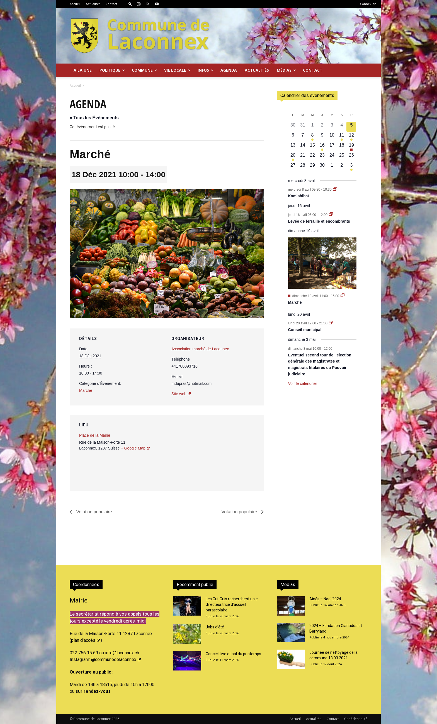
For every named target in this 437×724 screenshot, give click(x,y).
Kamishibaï (298, 196)
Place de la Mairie (94, 435)
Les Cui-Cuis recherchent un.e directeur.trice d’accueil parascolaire (232, 604)
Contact (111, 4)
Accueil (75, 4)
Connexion (368, 4)
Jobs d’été (215, 627)
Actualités (93, 4)
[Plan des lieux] (229, 453)
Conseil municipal (305, 329)
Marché (85, 390)
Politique (112, 70)
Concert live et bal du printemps (233, 654)
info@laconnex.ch (122, 652)
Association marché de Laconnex (200, 349)
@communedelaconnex (116, 659)
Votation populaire (93, 511)
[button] (130, 4)
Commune (144, 70)
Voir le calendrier (302, 383)
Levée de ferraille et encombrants (319, 221)
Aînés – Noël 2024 (325, 599)
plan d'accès (86, 640)
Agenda (228, 70)
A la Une (83, 70)
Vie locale (177, 70)
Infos (205, 70)
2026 (115, 718)
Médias (286, 70)
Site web (181, 394)
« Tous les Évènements (94, 117)
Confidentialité (355, 718)
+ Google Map (135, 448)
